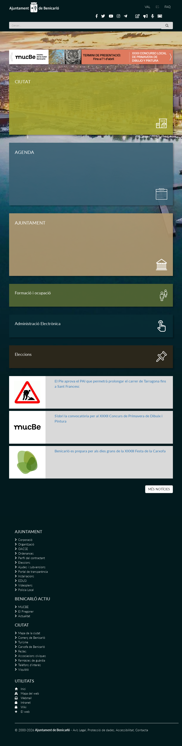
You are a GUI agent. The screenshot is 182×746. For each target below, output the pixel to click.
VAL (147, 7)
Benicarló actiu (32, 598)
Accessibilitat (125, 730)
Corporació (25, 540)
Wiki (23, 707)
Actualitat (24, 616)
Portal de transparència (33, 571)
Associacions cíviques (32, 656)
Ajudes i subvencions (32, 567)
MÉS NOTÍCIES (159, 489)
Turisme (23, 642)
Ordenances (26, 553)
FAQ (167, 7)
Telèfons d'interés (29, 665)
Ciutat (22, 624)
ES (157, 7)
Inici (23, 689)
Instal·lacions (26, 576)
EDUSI (22, 581)
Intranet (25, 702)
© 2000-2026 (24, 730)
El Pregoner (26, 611)
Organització (26, 544)
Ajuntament (28, 531)
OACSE (23, 549)
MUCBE (23, 607)
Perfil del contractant (31, 558)
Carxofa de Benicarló (31, 647)
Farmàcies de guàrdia (31, 660)
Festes (22, 651)
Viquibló (23, 669)
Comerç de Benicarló (31, 637)
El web (25, 711)
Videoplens (25, 585)
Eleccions (24, 562)
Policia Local (26, 590)
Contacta (141, 730)
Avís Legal (79, 730)
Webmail (26, 698)
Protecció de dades (101, 730)
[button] (11, 57)
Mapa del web (30, 693)
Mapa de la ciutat (29, 633)
